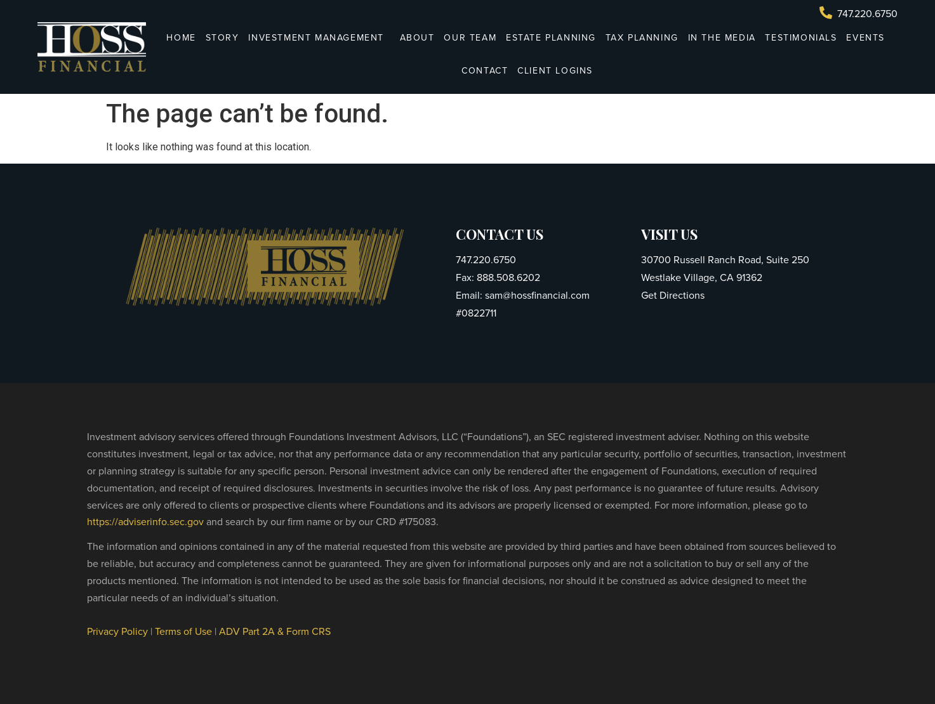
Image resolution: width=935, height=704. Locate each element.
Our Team (470, 37)
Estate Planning (551, 37)
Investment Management (319, 37)
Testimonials (801, 37)
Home (181, 37)
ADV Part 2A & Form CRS (275, 631)
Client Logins (558, 70)
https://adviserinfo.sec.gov (145, 521)
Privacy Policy (117, 631)
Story (222, 37)
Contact (484, 70)
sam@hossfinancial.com (536, 295)
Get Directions (673, 295)
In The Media (722, 37)
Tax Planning (642, 37)
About (417, 37)
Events (865, 37)
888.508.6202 (507, 277)
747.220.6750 (486, 259)
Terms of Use (183, 631)
